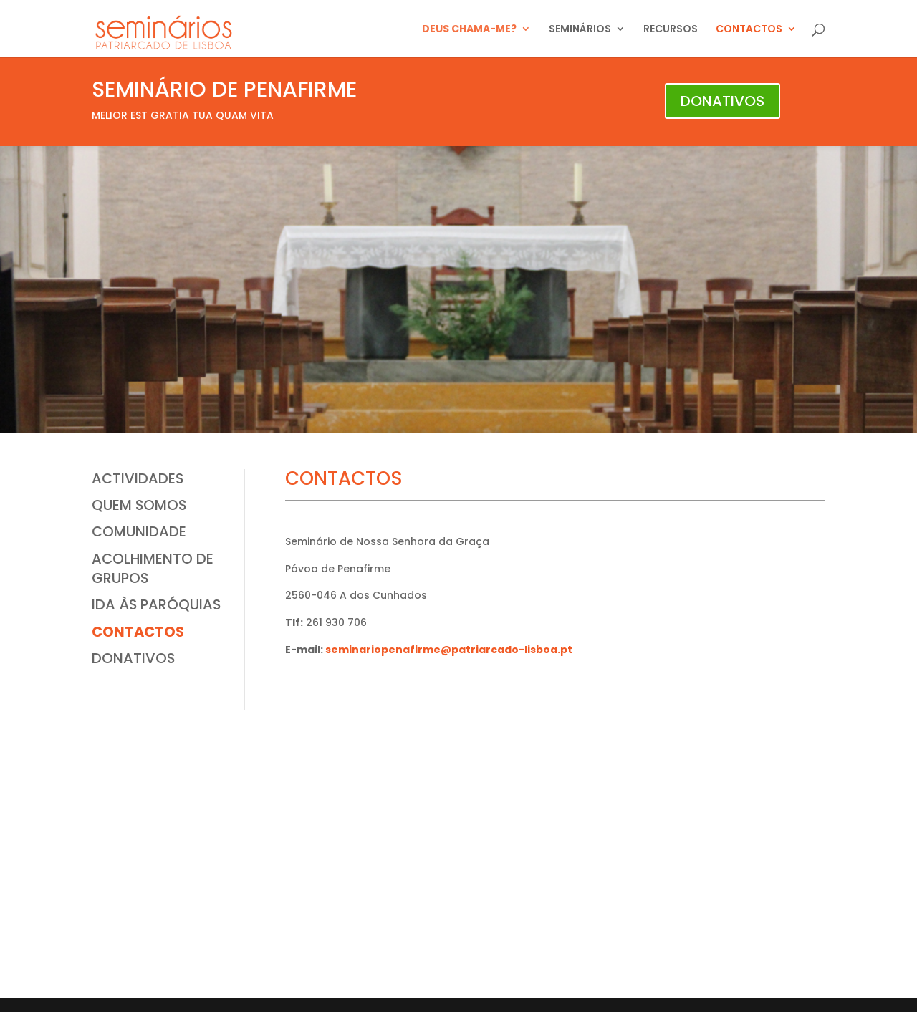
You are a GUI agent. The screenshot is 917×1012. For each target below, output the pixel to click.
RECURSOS (670, 30)
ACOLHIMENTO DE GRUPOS (152, 568)
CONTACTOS (749, 30)
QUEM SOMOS (139, 505)
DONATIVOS (722, 101)
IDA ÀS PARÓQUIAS (156, 604)
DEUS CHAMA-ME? (469, 30)
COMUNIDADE (139, 531)
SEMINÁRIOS (580, 30)
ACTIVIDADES (137, 478)
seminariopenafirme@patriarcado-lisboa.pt (448, 649)
